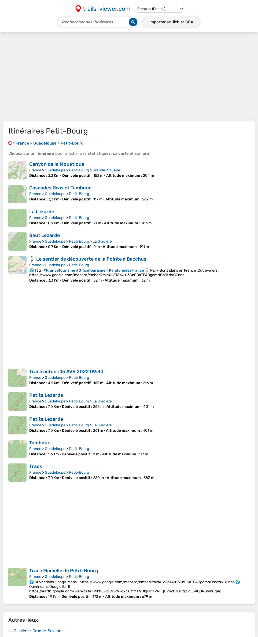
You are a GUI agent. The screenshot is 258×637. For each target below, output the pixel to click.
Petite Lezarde (46, 395)
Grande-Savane (106, 170)
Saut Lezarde (44, 235)
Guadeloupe (55, 170)
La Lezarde (41, 212)
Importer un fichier (171, 22)
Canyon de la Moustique (56, 164)
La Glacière (102, 241)
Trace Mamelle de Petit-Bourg (63, 571)
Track (35, 466)
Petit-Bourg (79, 170)
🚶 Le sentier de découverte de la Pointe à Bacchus (87, 259)
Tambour (39, 443)
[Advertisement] (129, 76)
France (35, 170)
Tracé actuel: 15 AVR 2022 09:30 (66, 372)
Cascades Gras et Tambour (60, 188)
